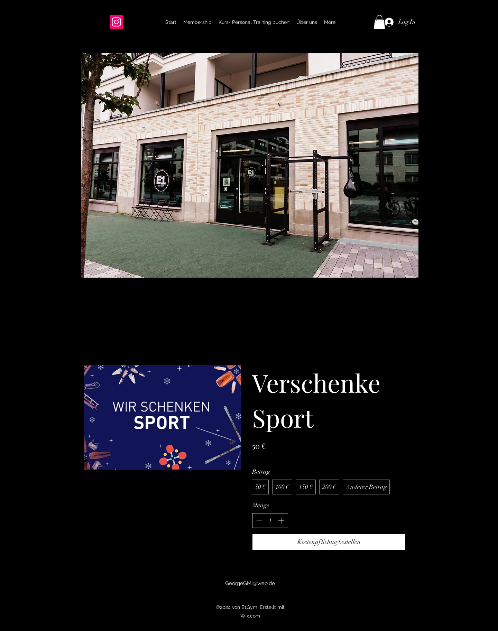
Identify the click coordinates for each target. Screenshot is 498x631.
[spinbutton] (270, 520)
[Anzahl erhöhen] (281, 520)
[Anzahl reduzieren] (259, 520)
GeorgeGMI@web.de (250, 583)
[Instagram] (116, 22)
